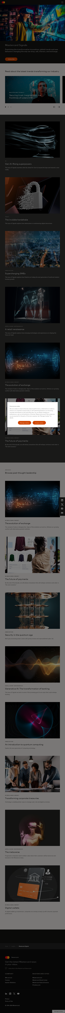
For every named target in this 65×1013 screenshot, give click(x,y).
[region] (32, 414)
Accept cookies (39, 422)
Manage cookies (24, 422)
